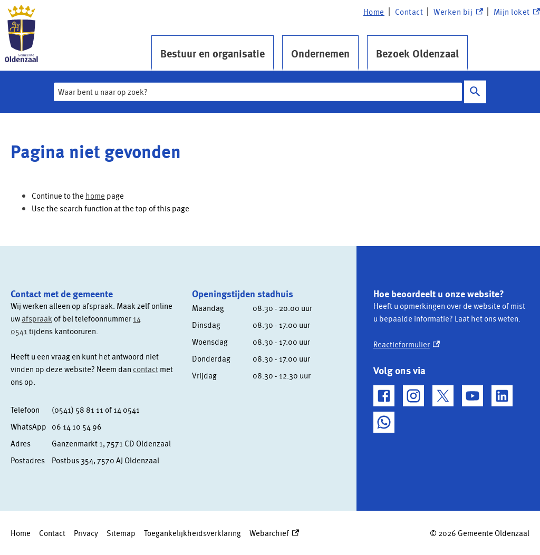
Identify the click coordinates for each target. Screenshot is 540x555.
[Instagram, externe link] (413, 395)
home (95, 195)
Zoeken (475, 92)
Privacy (86, 533)
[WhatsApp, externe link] (383, 422)
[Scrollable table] (93, 435)
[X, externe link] (443, 395)
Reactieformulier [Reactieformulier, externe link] (406, 344)
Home (373, 11)
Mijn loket (517, 11)
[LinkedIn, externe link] (502, 395)
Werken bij (458, 11)
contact (145, 369)
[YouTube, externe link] (472, 395)
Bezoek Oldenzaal (417, 53)
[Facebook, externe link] (383, 395)
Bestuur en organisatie (212, 53)
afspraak (37, 318)
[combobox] (258, 92)
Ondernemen (320, 53)
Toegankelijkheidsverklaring (192, 533)
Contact (409, 11)
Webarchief (274, 533)
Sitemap (121, 533)
